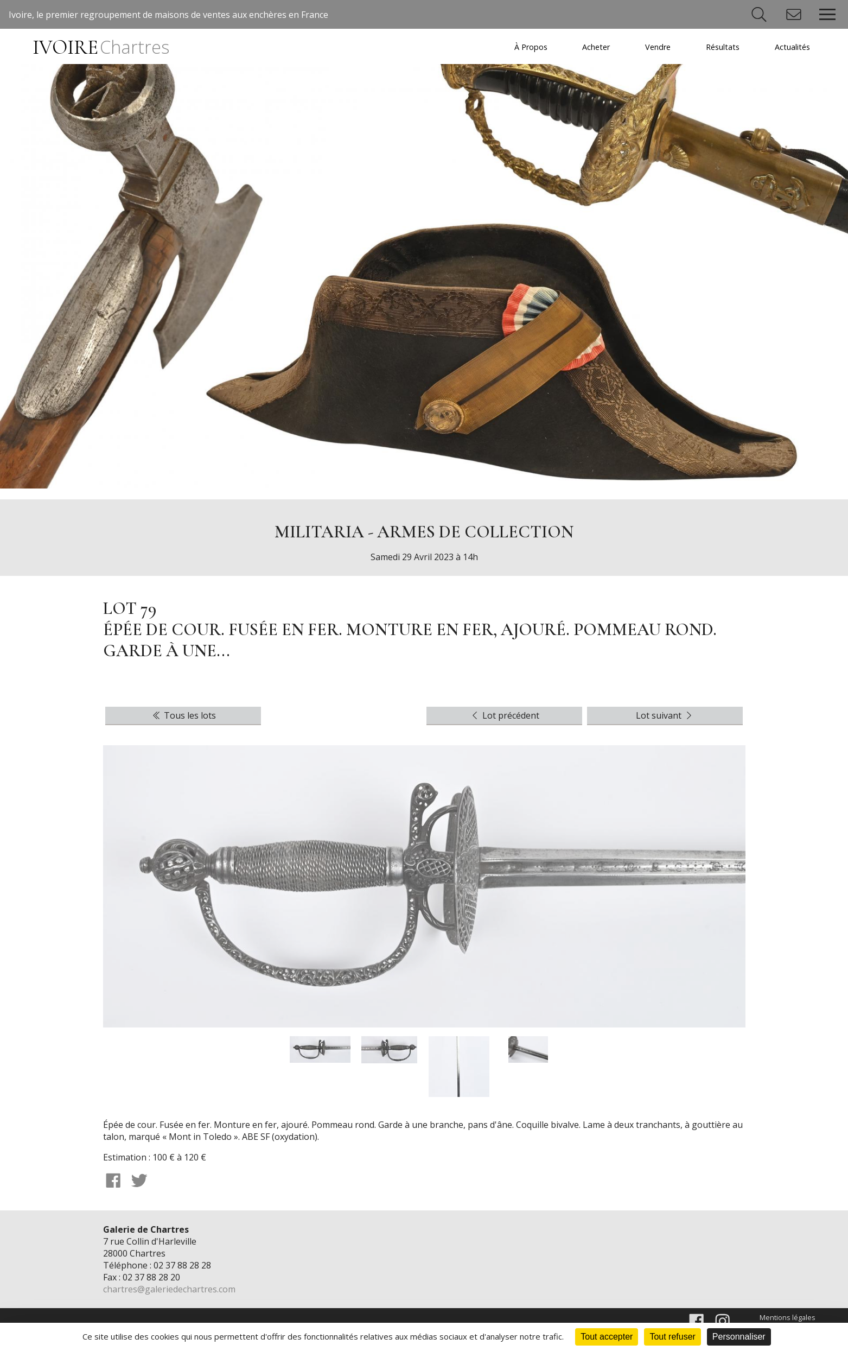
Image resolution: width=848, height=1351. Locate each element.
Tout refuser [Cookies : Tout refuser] (672, 1336)
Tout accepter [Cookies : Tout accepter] (607, 1336)
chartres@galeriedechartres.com (169, 1289)
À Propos (530, 47)
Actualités (792, 47)
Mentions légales (787, 1317)
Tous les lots (183, 715)
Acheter (596, 47)
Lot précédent (504, 715)
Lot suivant (665, 715)
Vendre (658, 47)
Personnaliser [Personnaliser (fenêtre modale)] (739, 1336)
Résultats (722, 47)
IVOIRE (101, 47)
